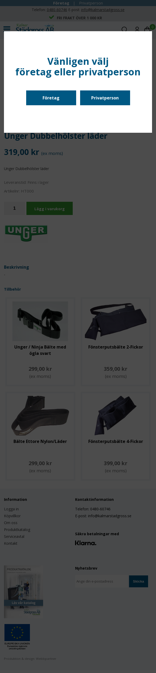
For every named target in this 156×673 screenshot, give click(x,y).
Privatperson (105, 98)
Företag (51, 98)
